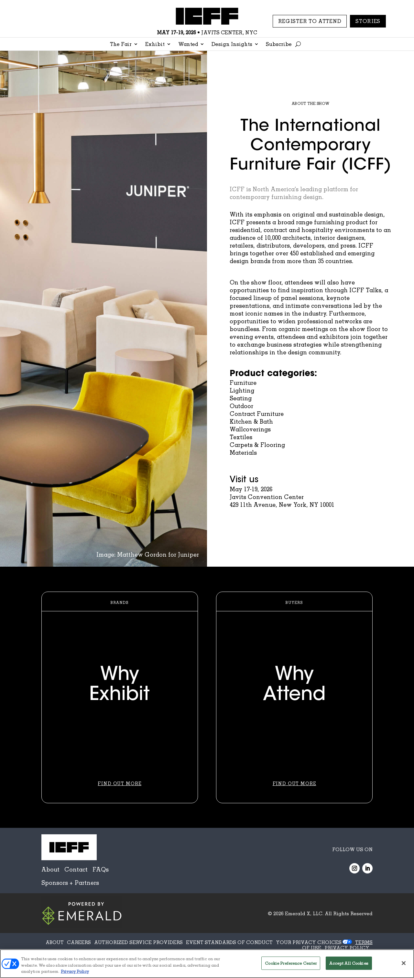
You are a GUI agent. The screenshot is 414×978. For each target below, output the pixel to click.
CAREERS (79, 942)
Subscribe (279, 44)
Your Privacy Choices (309, 942)
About (50, 869)
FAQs (101, 869)
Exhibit (155, 44)
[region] (207, 963)
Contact (76, 869)
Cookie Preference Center (291, 962)
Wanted (188, 44)
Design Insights (232, 44)
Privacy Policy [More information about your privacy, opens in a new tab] (75, 971)
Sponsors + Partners (70, 882)
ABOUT (55, 942)
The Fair (121, 44)
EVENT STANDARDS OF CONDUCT (229, 942)
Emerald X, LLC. (304, 913)
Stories (367, 21)
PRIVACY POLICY (346, 947)
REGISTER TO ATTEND (310, 21)
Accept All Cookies (348, 962)
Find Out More (119, 783)
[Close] (404, 963)
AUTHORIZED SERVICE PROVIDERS (138, 942)
